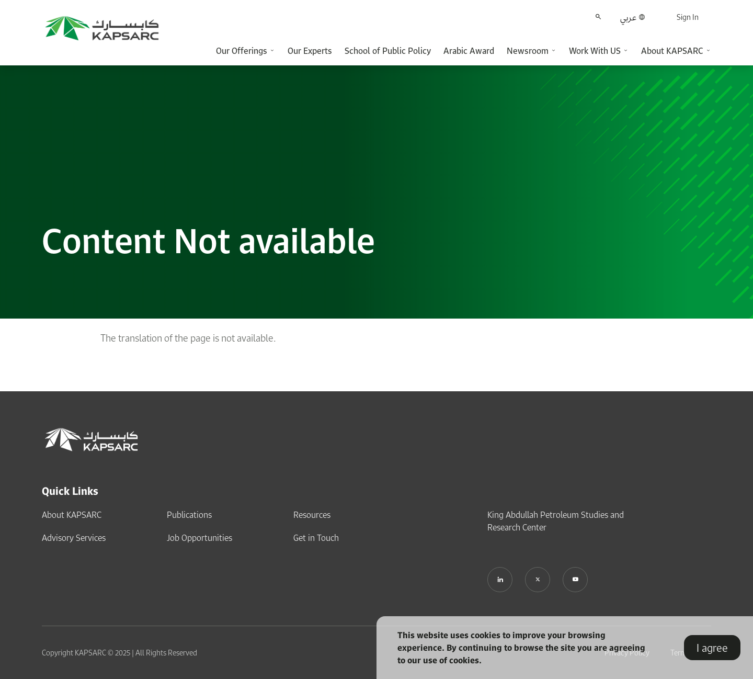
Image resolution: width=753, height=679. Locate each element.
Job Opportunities (199, 538)
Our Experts (310, 51)
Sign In (688, 17)
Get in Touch (316, 538)
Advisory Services (74, 538)
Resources (311, 515)
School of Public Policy (388, 51)
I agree (712, 648)
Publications (189, 515)
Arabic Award (468, 51)
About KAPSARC (71, 515)
